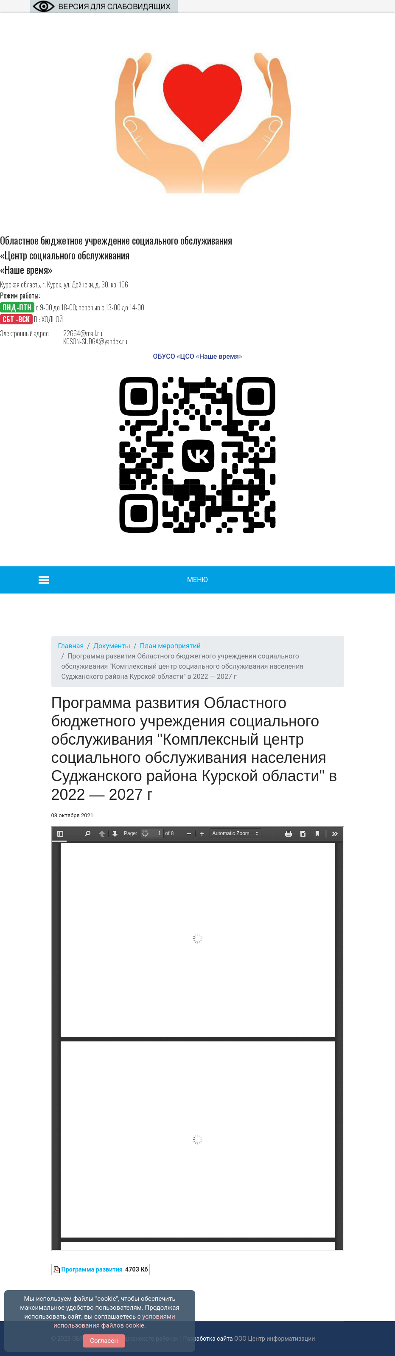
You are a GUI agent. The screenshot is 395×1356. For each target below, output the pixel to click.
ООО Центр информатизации (274, 1338)
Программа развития (92, 1269)
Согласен (104, 1341)
